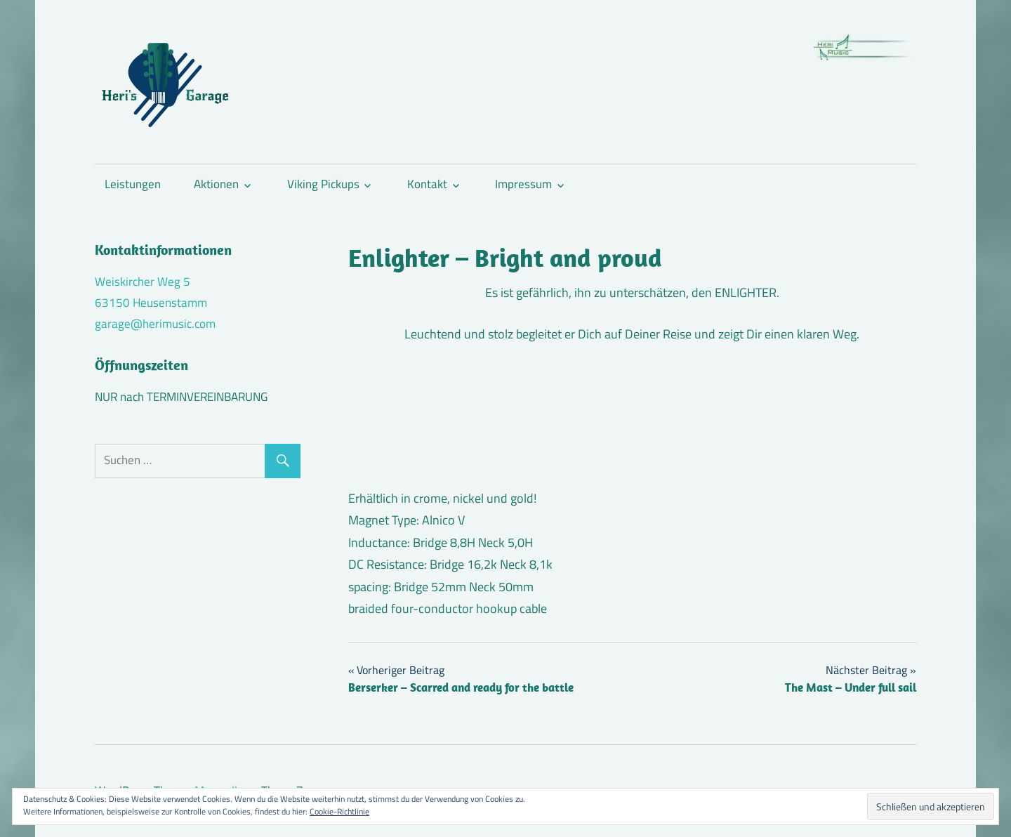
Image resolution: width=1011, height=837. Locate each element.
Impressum (523, 184)
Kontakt (427, 184)
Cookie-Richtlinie (339, 811)
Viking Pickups (323, 184)
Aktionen (216, 184)
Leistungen (133, 184)
